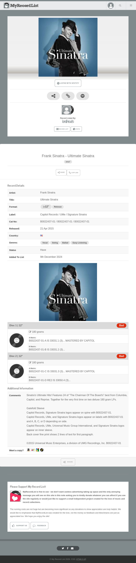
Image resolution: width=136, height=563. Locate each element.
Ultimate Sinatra (81, 156)
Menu (131, 5)
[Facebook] (68, 548)
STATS (76, 129)
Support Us (19, 525)
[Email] (72, 548)
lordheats (68, 121)
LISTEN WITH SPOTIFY (68, 83)
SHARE (68, 462)
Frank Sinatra (53, 156)
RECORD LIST (62, 129)
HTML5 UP (81, 559)
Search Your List (120, 5)
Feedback (39, 525)
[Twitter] (63, 548)
